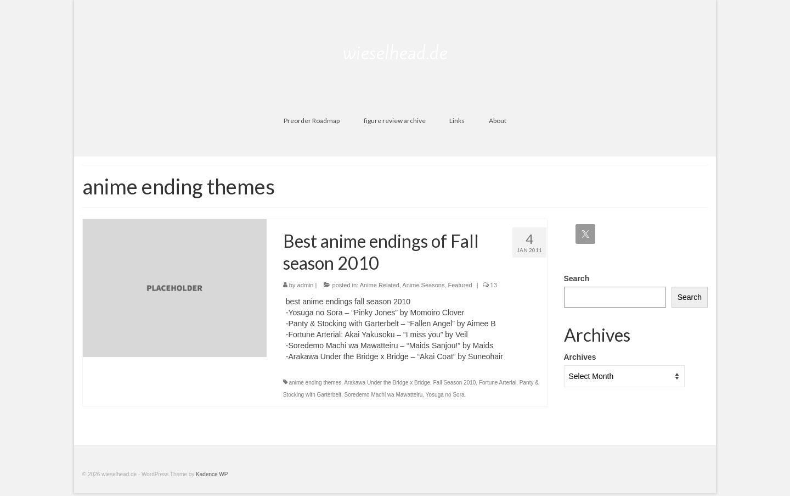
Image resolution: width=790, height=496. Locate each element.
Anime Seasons (423, 285)
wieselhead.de (395, 52)
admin (305, 285)
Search (577, 278)
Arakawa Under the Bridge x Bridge (387, 383)
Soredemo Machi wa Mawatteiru (384, 395)
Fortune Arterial (497, 383)
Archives (580, 357)
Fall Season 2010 (454, 383)
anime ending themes (315, 383)
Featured (460, 285)
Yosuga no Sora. (446, 395)
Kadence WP (212, 474)
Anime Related (379, 285)
